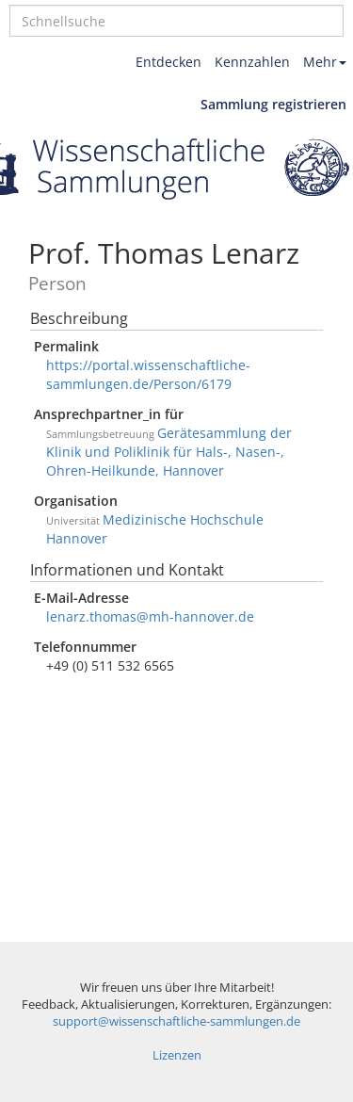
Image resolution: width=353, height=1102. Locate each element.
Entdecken (168, 62)
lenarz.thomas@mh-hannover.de (150, 616)
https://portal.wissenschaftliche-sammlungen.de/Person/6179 (148, 374)
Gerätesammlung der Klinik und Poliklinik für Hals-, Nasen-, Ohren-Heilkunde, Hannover (169, 451)
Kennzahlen (252, 62)
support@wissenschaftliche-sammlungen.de (176, 1021)
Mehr (324, 62)
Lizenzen (176, 1055)
